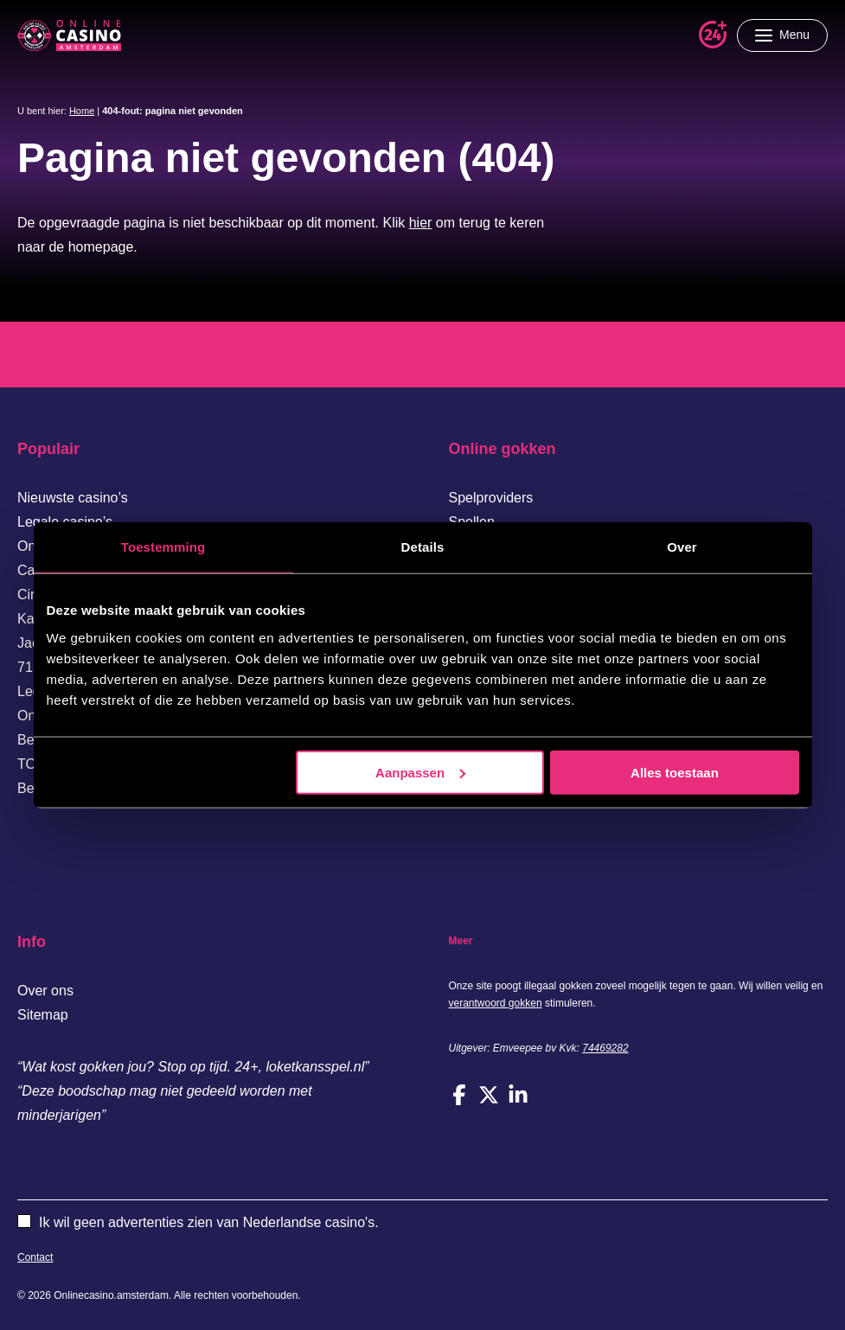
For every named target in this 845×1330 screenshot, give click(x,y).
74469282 (605, 1048)
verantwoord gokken (495, 1003)
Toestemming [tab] (163, 547)
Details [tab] (423, 547)
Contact (35, 1257)
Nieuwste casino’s (72, 497)
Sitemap (42, 1014)
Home (81, 111)
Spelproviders (491, 497)
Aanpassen (420, 771)
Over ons (45, 990)
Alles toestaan (675, 771)
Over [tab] (682, 547)
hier (420, 222)
